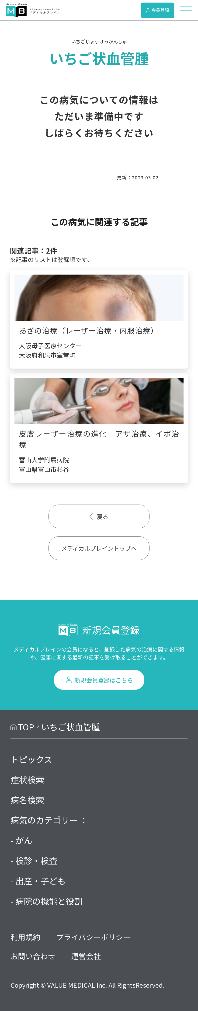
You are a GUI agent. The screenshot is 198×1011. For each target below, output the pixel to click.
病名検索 (27, 800)
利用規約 (25, 936)
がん (23, 840)
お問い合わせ (32, 956)
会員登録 (157, 10)
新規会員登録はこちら (104, 680)
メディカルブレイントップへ (99, 548)
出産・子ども (40, 881)
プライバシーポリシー (93, 936)
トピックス (31, 759)
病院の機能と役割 (49, 901)
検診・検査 (36, 860)
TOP (26, 727)
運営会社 (86, 956)
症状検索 (27, 779)
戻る (99, 516)
